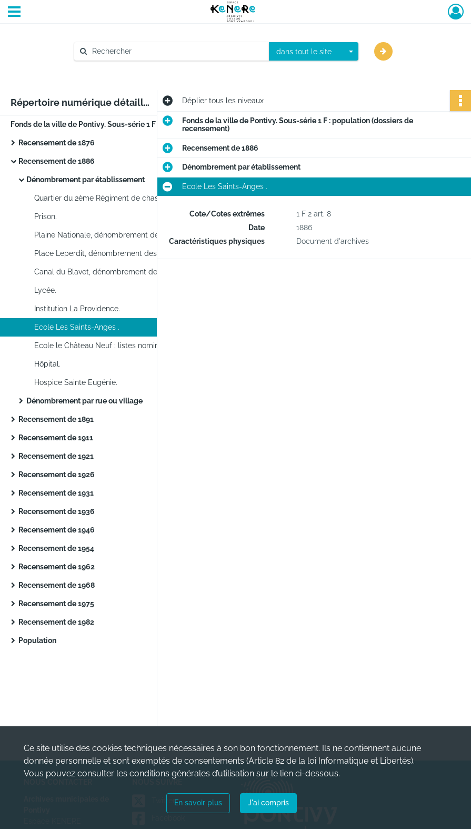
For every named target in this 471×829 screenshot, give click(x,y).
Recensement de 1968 (56, 585)
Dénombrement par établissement (85, 179)
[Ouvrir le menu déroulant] (14, 12)
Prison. (45, 216)
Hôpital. (47, 364)
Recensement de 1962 (56, 566)
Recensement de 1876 (56, 143)
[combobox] (313, 51)
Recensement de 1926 (56, 474)
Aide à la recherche (114, 69)
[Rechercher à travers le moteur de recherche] (177, 51)
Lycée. (45, 290)
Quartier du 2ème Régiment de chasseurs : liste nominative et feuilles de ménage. (139, 198)
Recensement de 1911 (55, 437)
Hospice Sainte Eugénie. (75, 382)
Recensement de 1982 (56, 622)
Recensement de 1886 (56, 161)
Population (37, 640)
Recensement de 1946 (56, 530)
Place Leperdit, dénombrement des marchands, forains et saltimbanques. (139, 253)
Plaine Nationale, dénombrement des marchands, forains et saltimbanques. (139, 235)
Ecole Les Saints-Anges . (76, 327)
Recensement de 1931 (56, 493)
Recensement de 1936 (56, 511)
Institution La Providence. (77, 308)
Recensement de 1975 (56, 603)
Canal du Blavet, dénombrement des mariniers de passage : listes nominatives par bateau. (139, 272)
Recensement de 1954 (56, 548)
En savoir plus (198, 802)
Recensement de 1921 (56, 456)
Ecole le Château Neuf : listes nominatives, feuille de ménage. (139, 345)
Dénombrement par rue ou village (84, 401)
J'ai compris (268, 802)
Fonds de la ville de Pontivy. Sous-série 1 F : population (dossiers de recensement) (116, 124)
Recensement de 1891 (56, 419)
